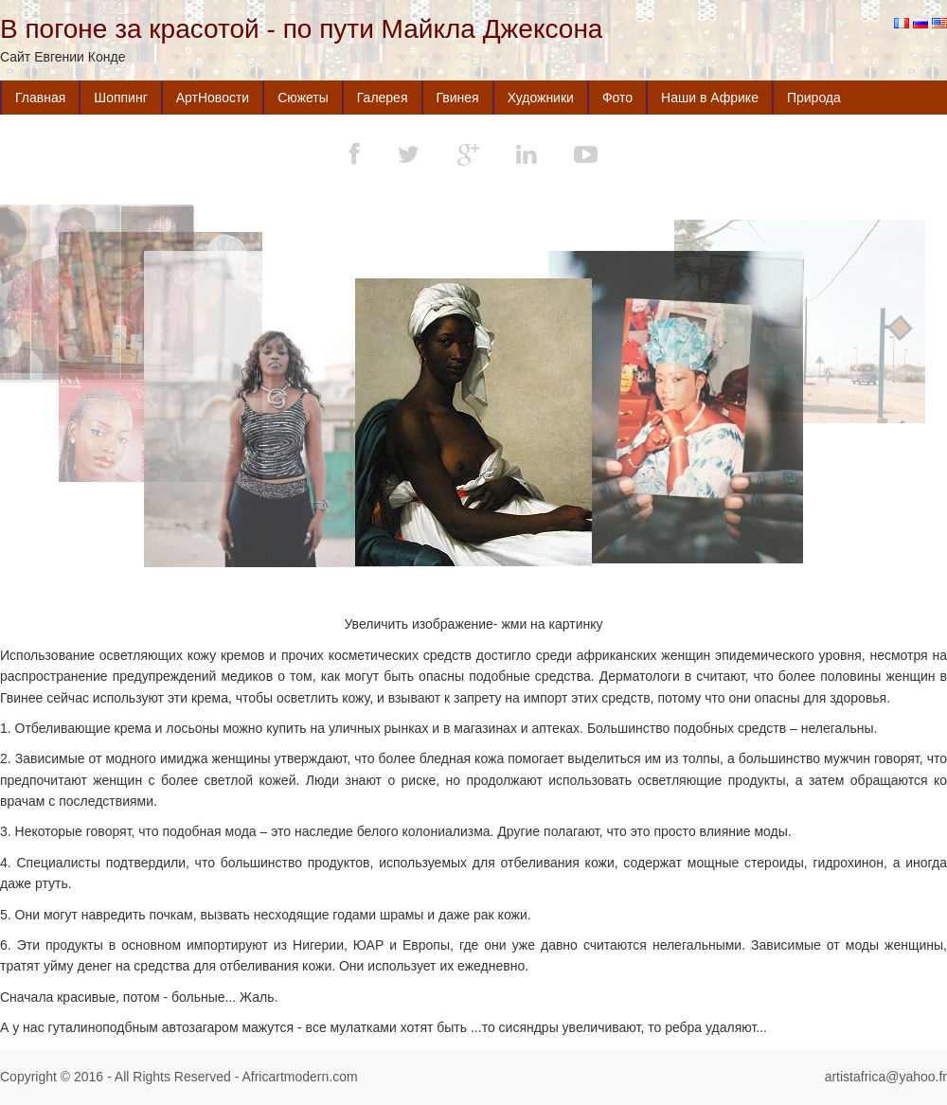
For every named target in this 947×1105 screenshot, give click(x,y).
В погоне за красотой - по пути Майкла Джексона (301, 29)
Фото (617, 97)
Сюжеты (303, 97)
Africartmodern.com (299, 1076)
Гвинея (458, 97)
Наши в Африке (710, 97)
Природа (814, 97)
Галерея (382, 97)
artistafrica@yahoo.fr (886, 1076)
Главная (40, 97)
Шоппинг (120, 97)
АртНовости (212, 97)
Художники (541, 97)
